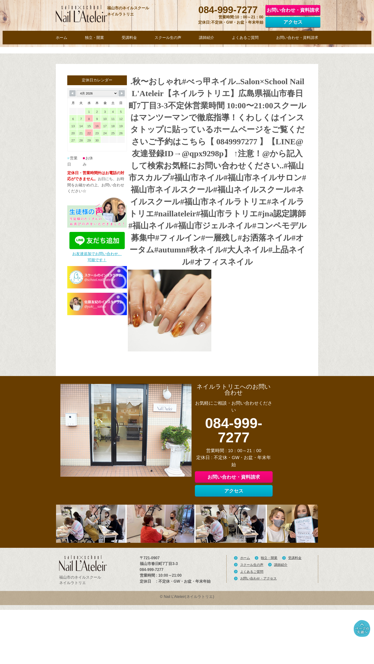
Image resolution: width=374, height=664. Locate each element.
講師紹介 (280, 629)
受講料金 (294, 622)
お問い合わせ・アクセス (258, 643)
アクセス (292, 20)
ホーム (245, 622)
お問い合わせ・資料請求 (293, 8)
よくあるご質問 (252, 636)
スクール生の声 (252, 629)
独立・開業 (269, 622)
